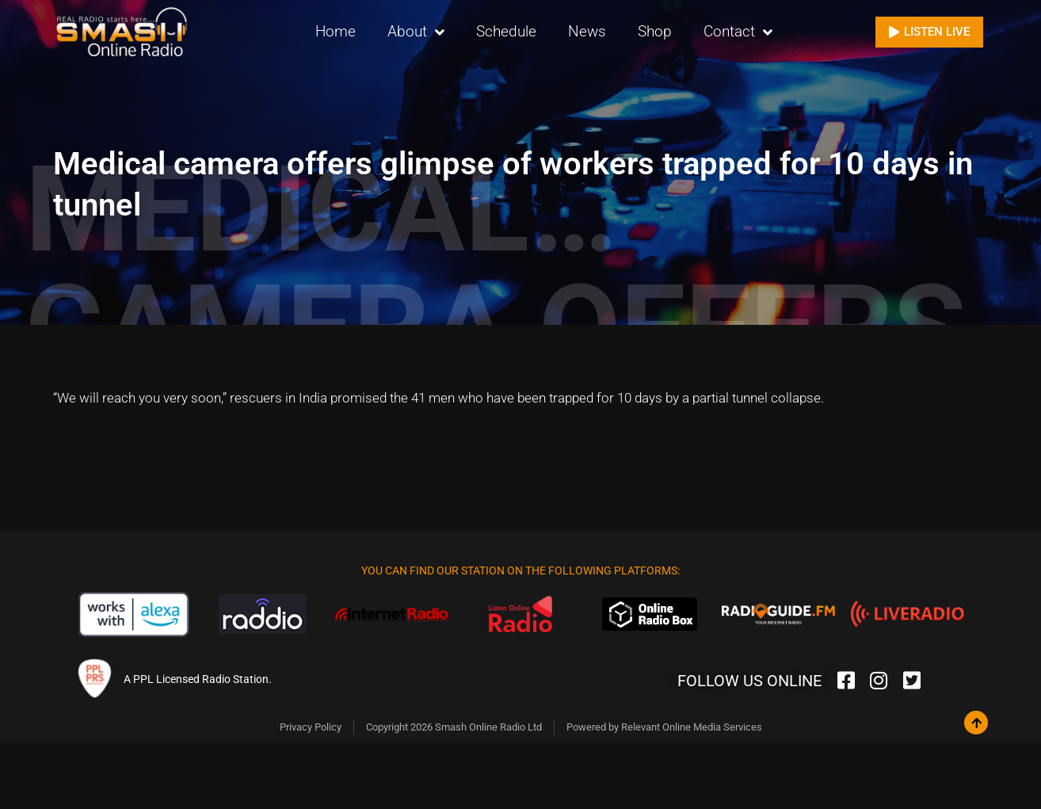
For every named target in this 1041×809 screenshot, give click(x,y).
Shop (655, 31)
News (587, 31)
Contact (738, 32)
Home (335, 31)
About (415, 32)
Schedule (506, 31)
